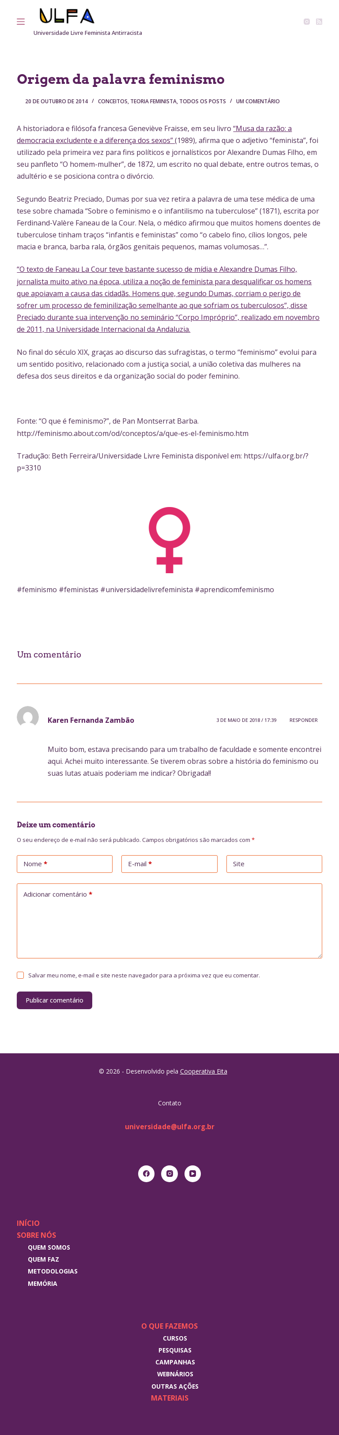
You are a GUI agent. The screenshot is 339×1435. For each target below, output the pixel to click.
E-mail (140, 864)
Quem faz (43, 1259)
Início (28, 1223)
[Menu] (21, 22)
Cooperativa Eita (203, 1071)
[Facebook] (146, 1173)
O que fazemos (169, 1326)
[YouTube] (193, 1173)
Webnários (175, 1374)
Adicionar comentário (57, 894)
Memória (42, 1283)
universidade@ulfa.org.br (169, 1126)
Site (239, 863)
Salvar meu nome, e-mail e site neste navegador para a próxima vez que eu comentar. (144, 975)
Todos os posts (202, 101)
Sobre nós (36, 1235)
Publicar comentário (54, 1000)
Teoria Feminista (153, 101)
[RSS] (319, 22)
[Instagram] (307, 22)
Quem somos (49, 1247)
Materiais (169, 1398)
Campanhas (175, 1362)
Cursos (175, 1338)
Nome (35, 864)
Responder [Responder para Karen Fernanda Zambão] (304, 720)
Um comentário (258, 101)
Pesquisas (175, 1350)
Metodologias (53, 1271)
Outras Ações (175, 1386)
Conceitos (113, 101)
